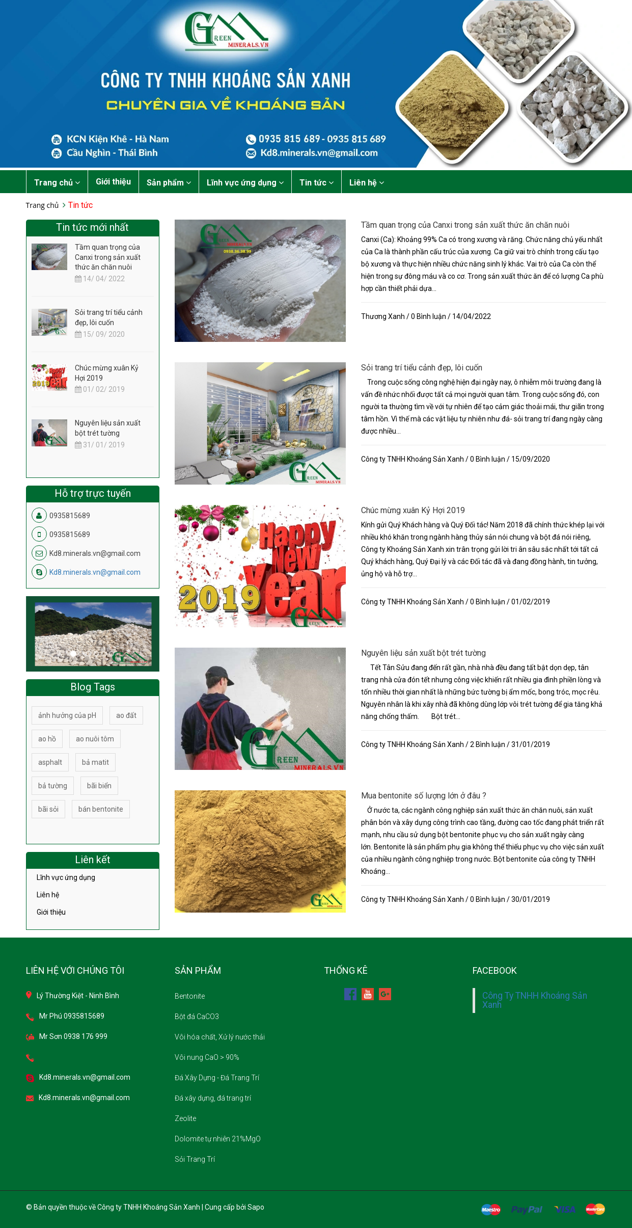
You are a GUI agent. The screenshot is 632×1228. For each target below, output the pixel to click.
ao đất (126, 715)
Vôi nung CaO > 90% (207, 1057)
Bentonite (190, 996)
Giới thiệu (113, 181)
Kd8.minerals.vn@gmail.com (95, 572)
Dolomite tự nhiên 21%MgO (218, 1139)
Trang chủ (57, 183)
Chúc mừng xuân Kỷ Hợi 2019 (413, 510)
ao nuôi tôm (95, 739)
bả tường (52, 786)
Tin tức (316, 183)
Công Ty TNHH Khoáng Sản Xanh (534, 1000)
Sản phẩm (169, 183)
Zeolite (185, 1118)
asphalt (50, 762)
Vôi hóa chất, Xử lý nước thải (220, 1037)
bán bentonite (100, 809)
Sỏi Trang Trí (195, 1159)
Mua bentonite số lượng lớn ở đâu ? (423, 795)
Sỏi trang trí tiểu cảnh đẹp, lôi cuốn (421, 367)
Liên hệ (366, 183)
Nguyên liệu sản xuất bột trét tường (423, 653)
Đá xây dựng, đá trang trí (213, 1098)
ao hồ (47, 739)
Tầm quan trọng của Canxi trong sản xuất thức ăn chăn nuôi (465, 225)
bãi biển (99, 786)
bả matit (95, 762)
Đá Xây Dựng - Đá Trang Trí (217, 1078)
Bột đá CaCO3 (197, 1016)
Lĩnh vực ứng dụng (245, 183)
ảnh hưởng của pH (67, 715)
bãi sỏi (48, 809)
